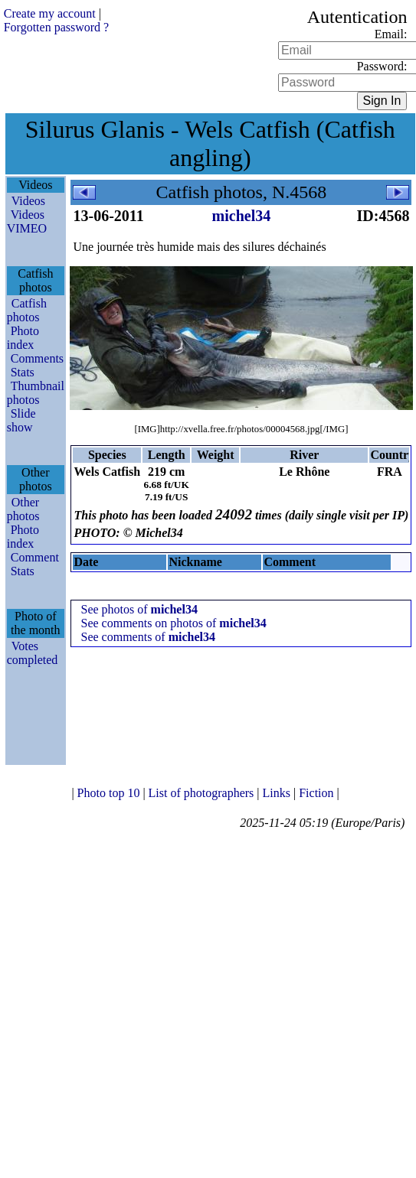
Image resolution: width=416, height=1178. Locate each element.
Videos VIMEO (27, 221)
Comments (37, 358)
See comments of (147, 636)
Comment (35, 557)
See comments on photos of (173, 623)
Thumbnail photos (35, 392)
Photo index (23, 337)
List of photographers (203, 792)
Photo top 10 (110, 792)
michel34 (241, 215)
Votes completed (32, 652)
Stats (22, 372)
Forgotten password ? (56, 27)
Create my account (50, 13)
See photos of (138, 609)
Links (278, 792)
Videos (28, 200)
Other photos (23, 509)
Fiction (317, 792)
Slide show (21, 420)
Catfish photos (27, 310)
